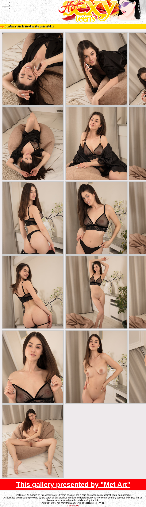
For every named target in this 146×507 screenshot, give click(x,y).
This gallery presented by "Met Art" (73, 484)
